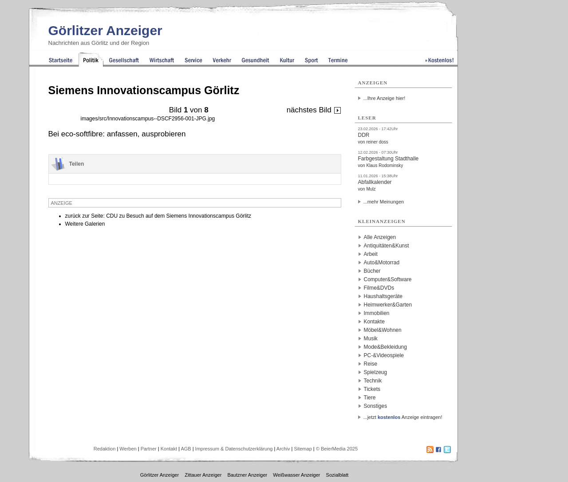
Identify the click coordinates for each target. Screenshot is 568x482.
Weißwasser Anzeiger (296, 475)
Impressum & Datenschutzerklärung (234, 448)
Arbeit (371, 254)
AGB (186, 448)
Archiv (283, 448)
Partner (149, 448)
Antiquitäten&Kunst (386, 245)
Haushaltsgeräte (383, 296)
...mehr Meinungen (383, 201)
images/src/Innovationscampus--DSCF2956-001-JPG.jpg (148, 119)
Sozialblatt (337, 475)
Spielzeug (375, 372)
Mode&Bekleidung (385, 347)
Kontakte (374, 321)
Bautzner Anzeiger (247, 475)
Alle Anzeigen (380, 237)
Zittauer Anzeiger (203, 475)
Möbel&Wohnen (383, 330)
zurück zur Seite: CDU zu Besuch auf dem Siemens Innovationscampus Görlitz (158, 216)
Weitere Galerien (85, 224)
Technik (373, 380)
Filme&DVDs (379, 288)
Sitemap (303, 448)
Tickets (372, 389)
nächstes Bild (314, 110)
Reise (371, 364)
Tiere (370, 397)
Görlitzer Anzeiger (105, 30)
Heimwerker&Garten (388, 305)
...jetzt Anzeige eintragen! (402, 417)
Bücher (372, 271)
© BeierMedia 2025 (337, 448)
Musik (371, 338)
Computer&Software (388, 279)
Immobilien (377, 313)
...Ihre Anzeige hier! (384, 98)
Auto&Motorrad (382, 262)
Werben (127, 448)
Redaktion (105, 448)
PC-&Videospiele (384, 355)
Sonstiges (375, 406)
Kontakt (169, 448)
